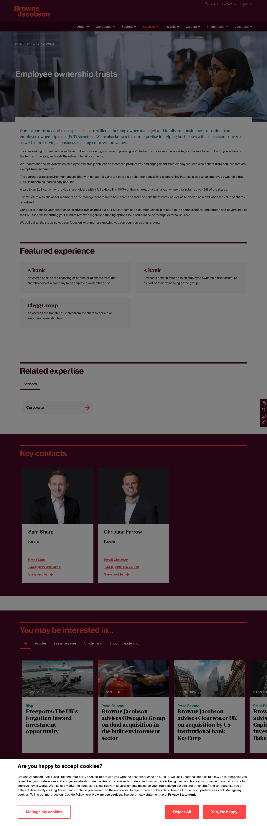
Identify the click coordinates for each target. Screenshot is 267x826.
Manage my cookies (44, 818)
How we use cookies (107, 801)
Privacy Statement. (182, 801)
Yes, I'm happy (224, 818)
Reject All (182, 818)
